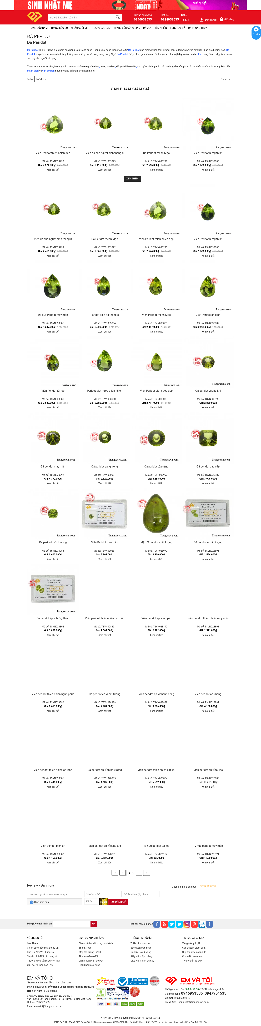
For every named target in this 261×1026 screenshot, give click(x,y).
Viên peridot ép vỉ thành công (156, 694)
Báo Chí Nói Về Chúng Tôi (40, 952)
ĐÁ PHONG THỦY (197, 28)
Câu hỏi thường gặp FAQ (40, 965)
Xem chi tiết (53, 169)
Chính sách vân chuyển (91, 960)
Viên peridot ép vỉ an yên (156, 618)
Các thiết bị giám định (193, 947)
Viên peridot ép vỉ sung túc (104, 845)
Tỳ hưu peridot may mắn (208, 845)
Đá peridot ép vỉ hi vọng (208, 542)
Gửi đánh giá (118, 902)
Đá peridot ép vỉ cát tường (104, 694)
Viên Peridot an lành (208, 314)
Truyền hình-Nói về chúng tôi (42, 956)
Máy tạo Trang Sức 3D (90, 952)
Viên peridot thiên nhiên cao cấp (104, 618)
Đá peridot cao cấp (208, 466)
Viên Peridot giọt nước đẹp (156, 390)
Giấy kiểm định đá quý (142, 960)
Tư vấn (256, 34)
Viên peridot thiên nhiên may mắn (208, 618)
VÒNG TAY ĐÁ (177, 28)
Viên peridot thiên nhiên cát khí (156, 770)
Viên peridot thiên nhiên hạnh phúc (53, 694)
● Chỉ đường (50, 990)
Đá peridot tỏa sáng (156, 466)
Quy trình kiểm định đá (194, 952)
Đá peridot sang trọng (104, 466)
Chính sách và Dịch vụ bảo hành (96, 943)
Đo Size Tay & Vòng (140, 952)
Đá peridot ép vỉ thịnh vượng (105, 770)
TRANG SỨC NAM (38, 28)
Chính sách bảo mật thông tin (43, 947)
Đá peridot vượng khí (208, 390)
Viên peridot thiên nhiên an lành (53, 770)
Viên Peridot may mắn (104, 542)
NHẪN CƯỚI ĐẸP (80, 28)
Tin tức (185, 19)
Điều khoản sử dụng (89, 965)
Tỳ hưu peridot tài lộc (156, 845)
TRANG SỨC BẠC (101, 28)
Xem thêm (132, 178)
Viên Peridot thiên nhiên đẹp (53, 153)
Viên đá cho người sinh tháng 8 (105, 153)
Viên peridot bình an (53, 845)
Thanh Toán (85, 947)
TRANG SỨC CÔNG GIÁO (127, 28)
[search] (118, 17)
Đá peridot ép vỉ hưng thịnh (53, 618)
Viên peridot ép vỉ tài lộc (208, 770)
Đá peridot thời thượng (53, 542)
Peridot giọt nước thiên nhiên (104, 390)
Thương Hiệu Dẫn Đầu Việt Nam (44, 960)
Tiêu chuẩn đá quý (192, 960)
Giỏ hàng (226, 19)
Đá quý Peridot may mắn (53, 314)
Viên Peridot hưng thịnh (208, 153)
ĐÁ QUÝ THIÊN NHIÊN (155, 28)
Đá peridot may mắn (53, 466)
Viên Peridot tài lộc (52, 390)
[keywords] (79, 17)
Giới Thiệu (32, 943)
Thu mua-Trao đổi (88, 956)
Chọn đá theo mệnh (192, 956)
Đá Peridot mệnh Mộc (156, 153)
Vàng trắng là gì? (191, 943)
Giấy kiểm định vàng (141, 956)
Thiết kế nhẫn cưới (140, 943)
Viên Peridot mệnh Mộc (156, 314)
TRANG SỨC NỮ (59, 28)
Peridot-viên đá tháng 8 (105, 314)
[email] (71, 924)
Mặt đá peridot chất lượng (156, 542)
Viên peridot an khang (208, 694)
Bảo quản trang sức (140, 947)
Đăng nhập (208, 19)
